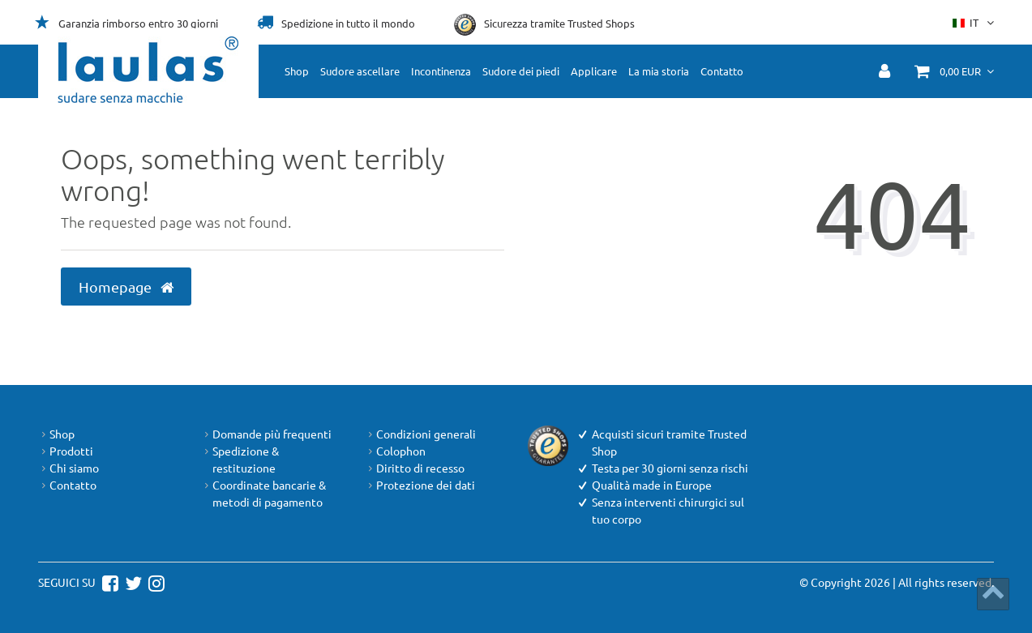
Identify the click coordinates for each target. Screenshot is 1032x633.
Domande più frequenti (266, 434)
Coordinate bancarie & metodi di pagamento (263, 494)
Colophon (395, 451)
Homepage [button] (126, 287)
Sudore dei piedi (520, 71)
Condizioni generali (420, 434)
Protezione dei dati (420, 485)
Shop (297, 71)
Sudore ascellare (360, 71)
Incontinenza (441, 71)
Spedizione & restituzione (240, 460)
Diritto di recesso (415, 468)
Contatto (721, 71)
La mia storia (658, 71)
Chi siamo (68, 468)
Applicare (594, 71)
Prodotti (65, 451)
